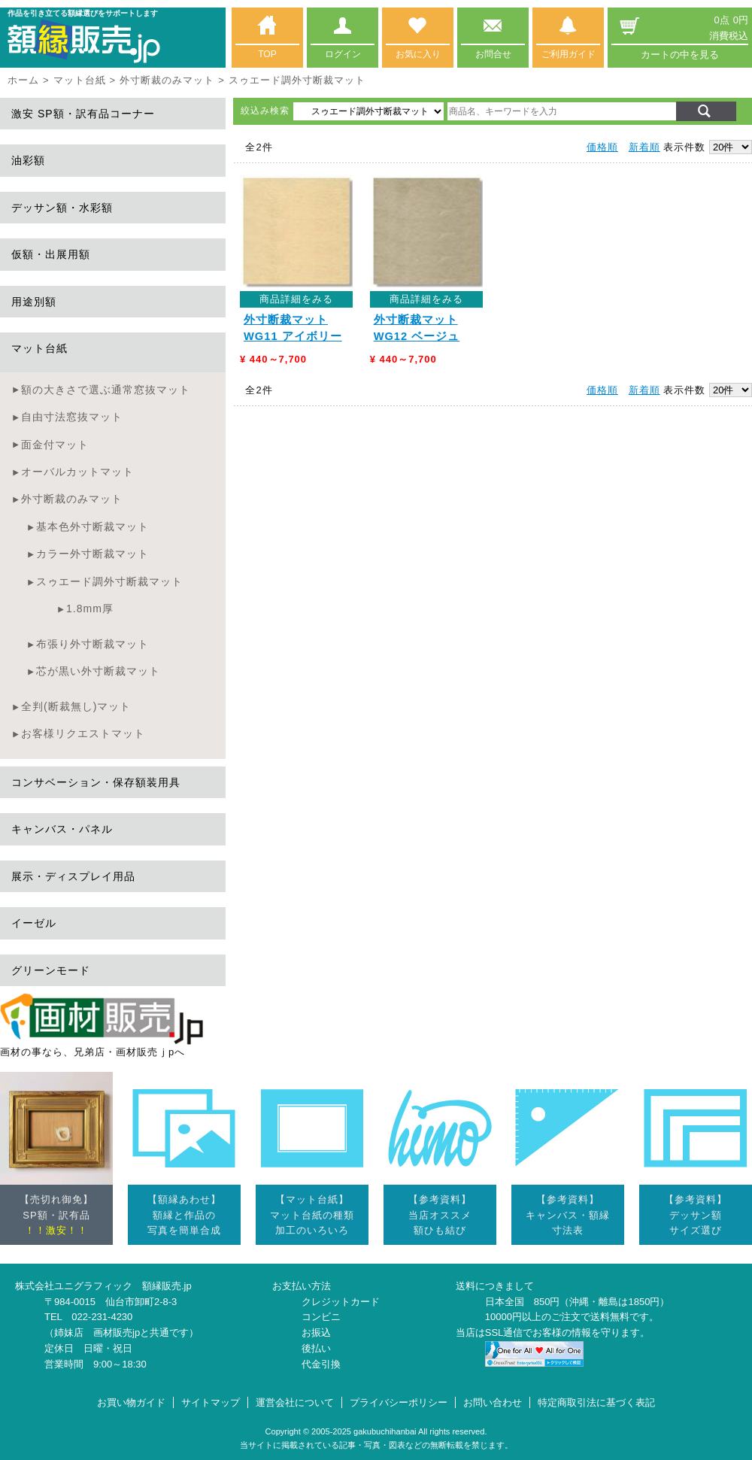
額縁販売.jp (167, 1286)
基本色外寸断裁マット (92, 527)
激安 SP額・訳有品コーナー (83, 114)
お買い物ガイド (131, 1402)
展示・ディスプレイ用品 (73, 876)
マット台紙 (79, 80)
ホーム (23, 80)
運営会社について (295, 1402)
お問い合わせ (492, 1402)
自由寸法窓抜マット (72, 417)
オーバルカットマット (77, 472)
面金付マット (55, 445)
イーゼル (33, 923)
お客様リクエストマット (83, 733)
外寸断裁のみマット (167, 80)
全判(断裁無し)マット (76, 706)
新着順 (644, 147)
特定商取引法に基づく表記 (596, 1402)
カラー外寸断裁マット (92, 554)
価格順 (602, 147)
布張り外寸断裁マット (92, 644)
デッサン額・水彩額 (62, 208)
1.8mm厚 (90, 609)
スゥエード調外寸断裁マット (109, 581)
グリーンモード (50, 970)
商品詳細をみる (296, 299)
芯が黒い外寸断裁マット (98, 671)
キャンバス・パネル (62, 829)
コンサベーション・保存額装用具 (95, 782)
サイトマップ (210, 1402)
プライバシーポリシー (398, 1402)
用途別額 (33, 302)
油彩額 (28, 160)
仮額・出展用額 (50, 254)
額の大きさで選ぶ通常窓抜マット (105, 390)
